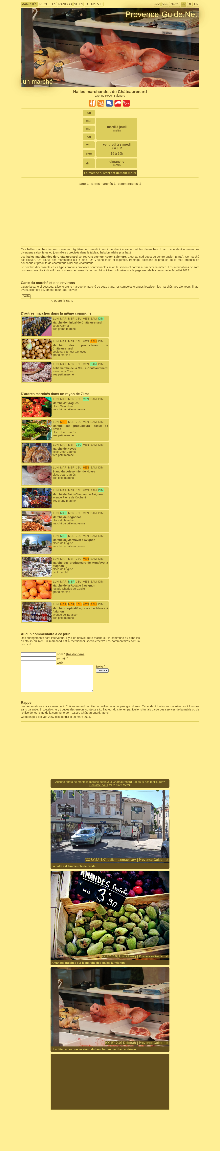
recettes (47, 4)
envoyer (102, 670)
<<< (157, 4)
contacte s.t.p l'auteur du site (103, 709)
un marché (38, 81)
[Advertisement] (110, 1082)
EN (196, 4)
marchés (29, 4)
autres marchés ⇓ (103, 183)
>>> (164, 4)
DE (190, 4)
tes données (75, 654)
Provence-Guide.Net (161, 14)
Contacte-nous (98, 785)
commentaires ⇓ (129, 183)
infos (174, 4)
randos (65, 4)
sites (78, 4)
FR (183, 4)
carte (179, 256)
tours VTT (94, 4)
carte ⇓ (84, 183)
